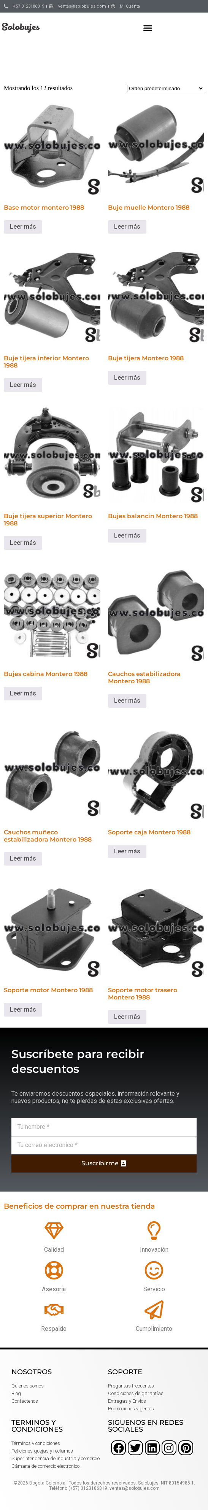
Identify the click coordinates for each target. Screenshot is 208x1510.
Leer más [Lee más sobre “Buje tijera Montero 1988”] (127, 377)
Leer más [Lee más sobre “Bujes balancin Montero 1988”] (127, 535)
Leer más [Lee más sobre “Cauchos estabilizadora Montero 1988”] (127, 700)
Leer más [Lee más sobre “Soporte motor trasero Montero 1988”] (127, 1016)
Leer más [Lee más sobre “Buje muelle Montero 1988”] (127, 226)
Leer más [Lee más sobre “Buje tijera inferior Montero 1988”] (23, 384)
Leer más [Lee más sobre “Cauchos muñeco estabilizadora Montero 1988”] (23, 858)
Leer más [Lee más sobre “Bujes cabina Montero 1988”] (23, 693)
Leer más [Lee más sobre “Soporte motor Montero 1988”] (23, 1009)
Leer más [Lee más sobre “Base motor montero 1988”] (23, 226)
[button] (148, 28)
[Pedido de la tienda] (165, 88)
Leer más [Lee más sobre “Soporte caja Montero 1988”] (127, 851)
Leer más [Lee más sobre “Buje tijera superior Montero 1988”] (23, 542)
